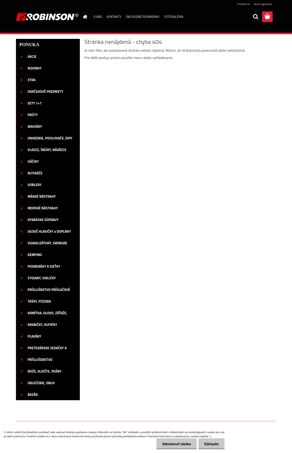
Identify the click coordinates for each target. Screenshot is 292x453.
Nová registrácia (263, 4)
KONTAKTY (114, 16)
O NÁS (98, 16)
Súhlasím (211, 444)
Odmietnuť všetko (176, 444)
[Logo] (47, 16)
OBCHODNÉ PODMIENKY (143, 16)
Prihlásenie (243, 4)
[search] (255, 16)
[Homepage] (85, 16)
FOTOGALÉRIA (173, 16)
